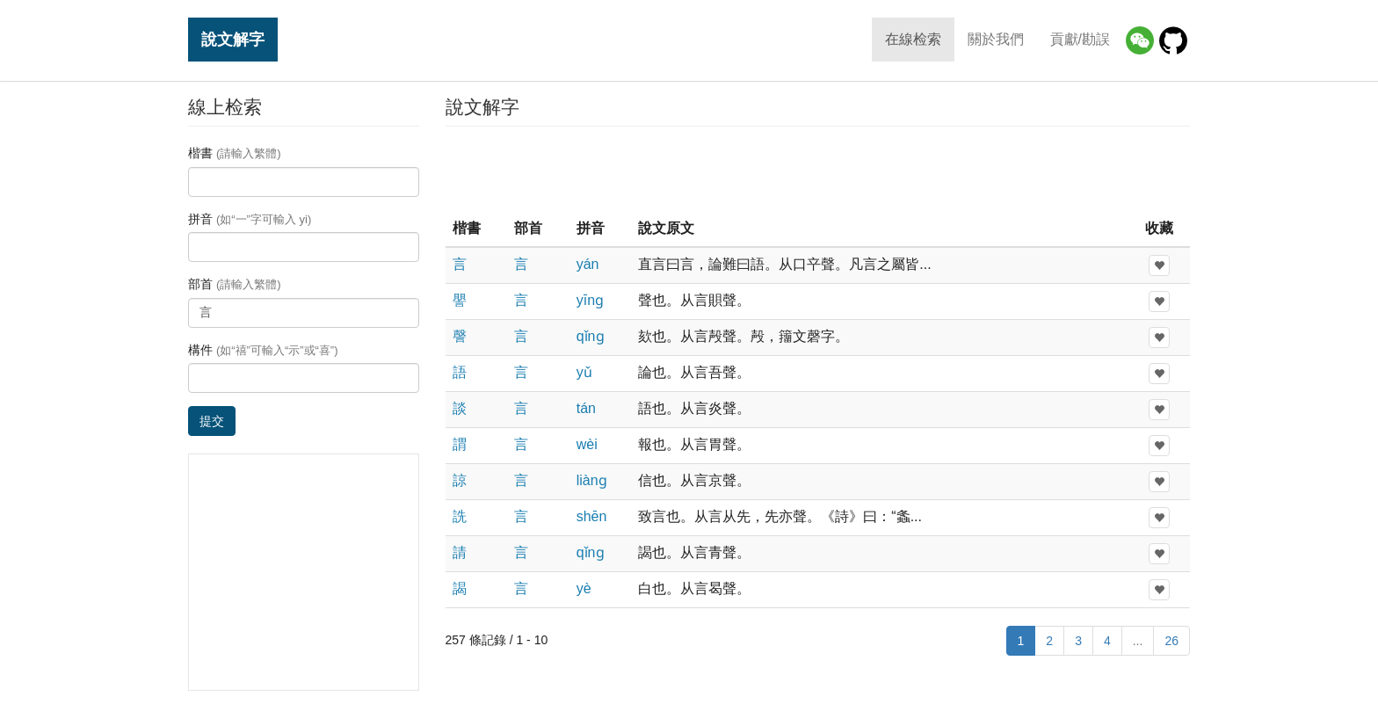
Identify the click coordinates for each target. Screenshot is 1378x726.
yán (588, 264)
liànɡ (592, 480)
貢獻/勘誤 (1080, 39)
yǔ (584, 372)
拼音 (249, 219)
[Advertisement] (817, 170)
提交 (211, 421)
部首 (234, 284)
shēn (592, 516)
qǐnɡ (591, 336)
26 (1171, 641)
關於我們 (996, 39)
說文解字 (233, 39)
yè (584, 588)
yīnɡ (590, 300)
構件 (263, 350)
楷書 (234, 153)
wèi (587, 444)
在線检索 (913, 39)
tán (586, 408)
